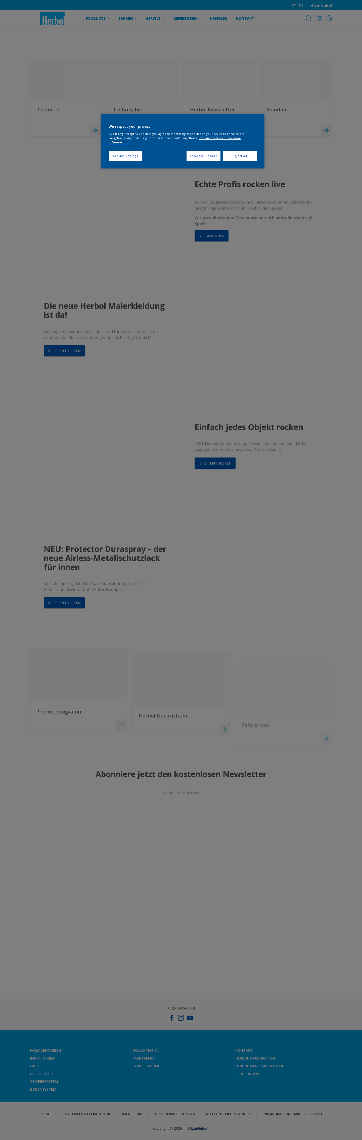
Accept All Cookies (203, 156)
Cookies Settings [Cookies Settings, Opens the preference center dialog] (125, 156)
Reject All (240, 156)
